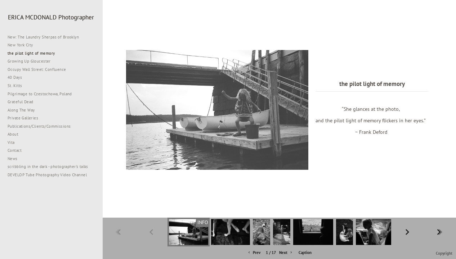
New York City (23, 44)
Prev (253, 252)
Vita (11, 142)
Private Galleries (23, 118)
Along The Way (24, 110)
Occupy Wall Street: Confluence (37, 69)
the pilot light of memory (31, 53)
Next (286, 252)
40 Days (15, 77)
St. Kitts (15, 85)
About (13, 134)
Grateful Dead (20, 101)
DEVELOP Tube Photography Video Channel (47, 174)
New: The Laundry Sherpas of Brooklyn (43, 37)
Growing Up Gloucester (29, 61)
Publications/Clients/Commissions (39, 126)
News (13, 158)
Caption (305, 252)
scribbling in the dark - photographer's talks (51, 166)
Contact (15, 150)
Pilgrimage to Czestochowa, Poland (40, 93)
